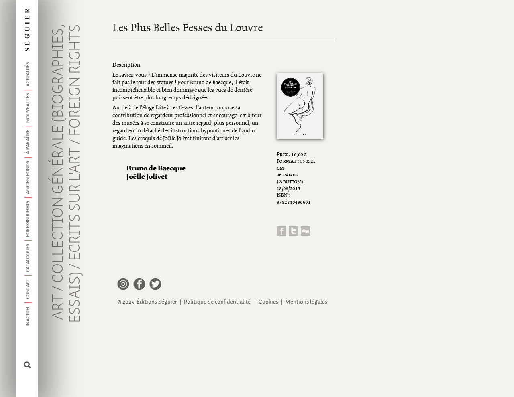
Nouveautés (28, 108)
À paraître (28, 142)
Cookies (268, 302)
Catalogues (28, 258)
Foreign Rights (28, 219)
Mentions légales (306, 302)
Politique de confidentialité (217, 302)
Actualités (28, 74)
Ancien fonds (28, 177)
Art (58, 307)
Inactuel (28, 316)
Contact (28, 289)
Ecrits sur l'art (75, 204)
